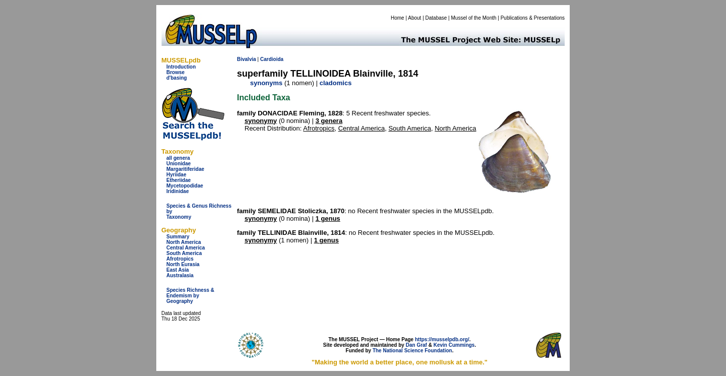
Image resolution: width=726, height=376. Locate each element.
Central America (185, 247)
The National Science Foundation (412, 350)
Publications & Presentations (533, 18)
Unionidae (178, 163)
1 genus (328, 218)
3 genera (329, 120)
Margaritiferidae (185, 169)
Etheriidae (178, 180)
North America (183, 242)
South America (184, 253)
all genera (178, 158)
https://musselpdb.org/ (442, 339)
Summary (178, 236)
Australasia (180, 275)
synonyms (266, 83)
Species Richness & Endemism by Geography (190, 295)
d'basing (176, 78)
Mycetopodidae (184, 186)
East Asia (177, 270)
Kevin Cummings (454, 345)
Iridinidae (177, 191)
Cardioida (271, 59)
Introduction (181, 67)
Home (397, 18)
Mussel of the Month (474, 18)
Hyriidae (176, 174)
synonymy (261, 120)
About (414, 18)
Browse (175, 72)
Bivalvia (246, 59)
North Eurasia (183, 264)
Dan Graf (416, 345)
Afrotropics (180, 259)
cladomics (336, 83)
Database (436, 18)
